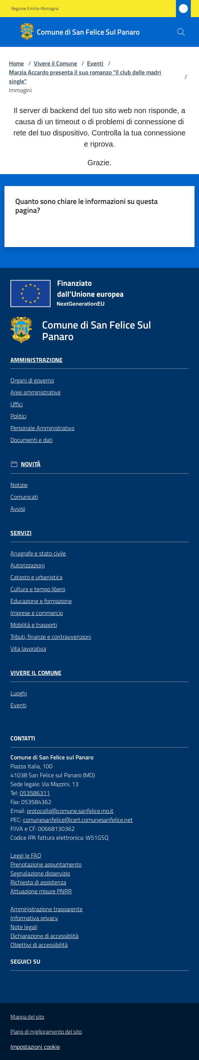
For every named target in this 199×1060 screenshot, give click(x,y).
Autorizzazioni (27, 565)
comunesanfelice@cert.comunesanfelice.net (78, 819)
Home (16, 63)
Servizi (21, 533)
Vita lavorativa (28, 648)
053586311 (35, 792)
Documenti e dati (31, 439)
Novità (31, 464)
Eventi (95, 63)
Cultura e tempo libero (37, 589)
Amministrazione (36, 360)
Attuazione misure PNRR (41, 891)
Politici (18, 415)
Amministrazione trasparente (46, 908)
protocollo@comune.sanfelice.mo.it (70, 810)
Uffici (16, 404)
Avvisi (17, 508)
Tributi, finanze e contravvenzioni (50, 636)
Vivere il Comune (55, 63)
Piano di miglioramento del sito (46, 1031)
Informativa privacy (34, 917)
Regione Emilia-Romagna (34, 8)
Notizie (19, 484)
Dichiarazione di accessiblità (44, 935)
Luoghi (18, 693)
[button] (181, 32)
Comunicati (24, 496)
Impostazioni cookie (35, 1046)
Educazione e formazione (41, 600)
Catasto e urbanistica (36, 577)
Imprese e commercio (36, 612)
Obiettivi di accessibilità (39, 944)
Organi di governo (32, 380)
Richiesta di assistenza (38, 882)
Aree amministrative (35, 392)
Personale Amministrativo (42, 427)
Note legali (23, 926)
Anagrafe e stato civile (38, 553)
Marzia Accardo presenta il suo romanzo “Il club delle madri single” (85, 77)
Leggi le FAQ (25, 855)
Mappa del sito (27, 1016)
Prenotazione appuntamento (45, 864)
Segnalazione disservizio (40, 873)
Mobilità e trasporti (33, 624)
